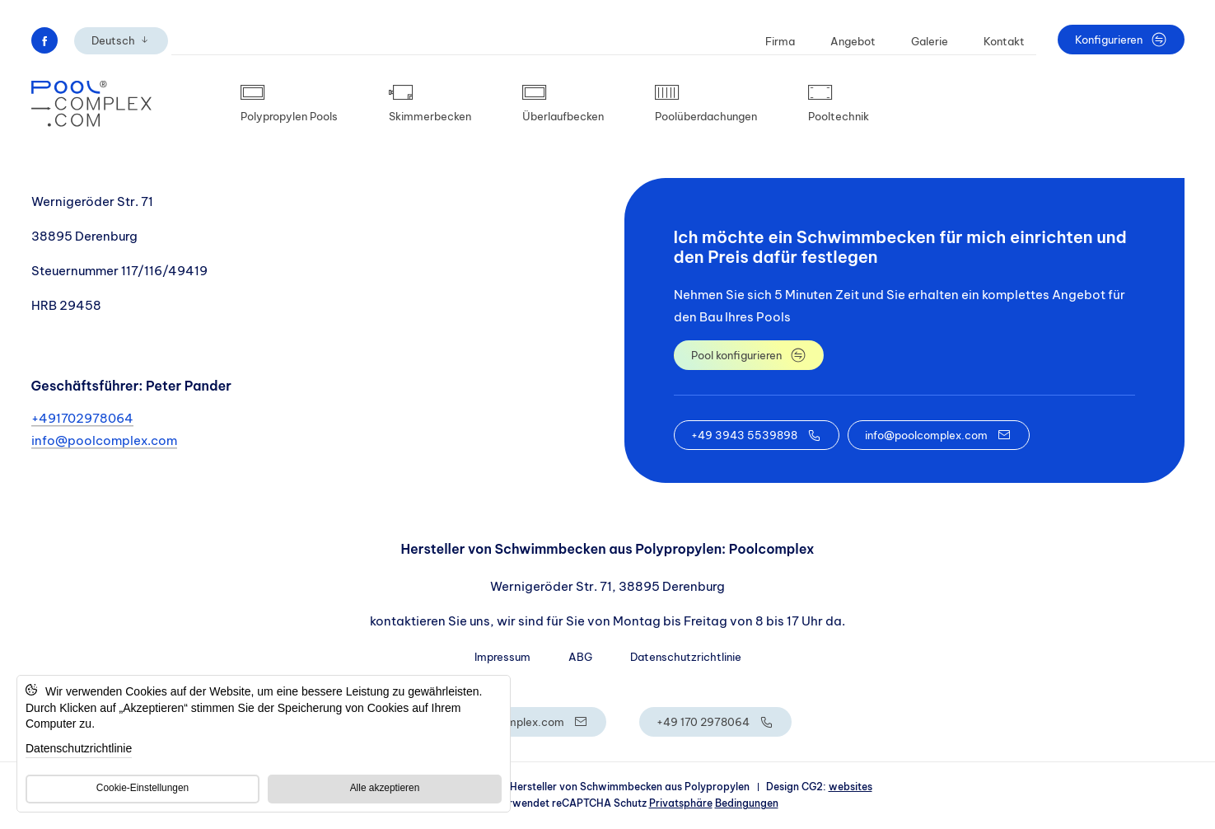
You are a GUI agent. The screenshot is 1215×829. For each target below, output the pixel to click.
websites (850, 786)
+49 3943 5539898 (756, 435)
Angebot (853, 41)
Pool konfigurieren (748, 355)
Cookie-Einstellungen (142, 788)
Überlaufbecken (563, 104)
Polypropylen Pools (289, 104)
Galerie (929, 41)
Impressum (502, 656)
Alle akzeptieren (385, 788)
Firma (780, 41)
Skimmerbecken (430, 104)
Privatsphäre (681, 803)
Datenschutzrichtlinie (685, 656)
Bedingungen (746, 803)
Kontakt (1004, 41)
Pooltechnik (838, 104)
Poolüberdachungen (706, 104)
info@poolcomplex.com (104, 440)
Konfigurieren (1121, 39)
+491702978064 (82, 418)
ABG (580, 656)
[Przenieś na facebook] (44, 40)
